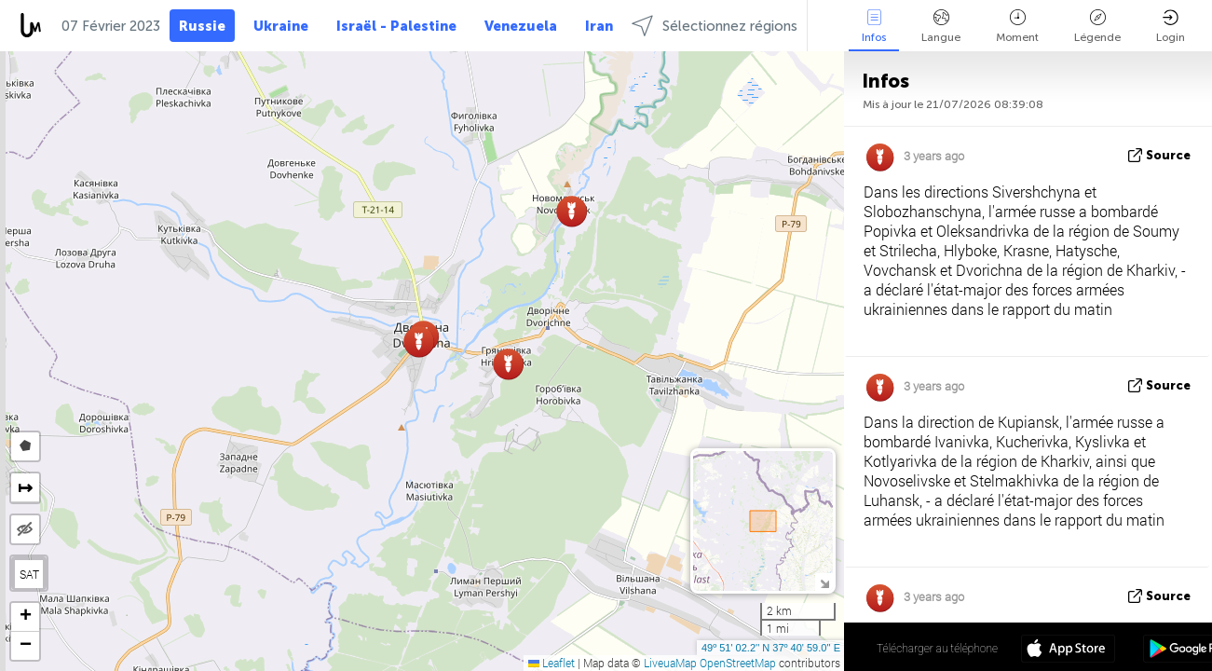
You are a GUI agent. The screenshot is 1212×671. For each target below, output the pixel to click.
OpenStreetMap (738, 662)
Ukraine (280, 26)
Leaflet (551, 662)
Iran (599, 26)
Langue (940, 26)
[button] (571, 211)
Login (1170, 26)
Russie (202, 26)
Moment (1017, 26)
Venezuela (520, 26)
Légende (1097, 26)
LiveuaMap (670, 662)
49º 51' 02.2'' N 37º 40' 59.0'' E (770, 647)
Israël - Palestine (396, 26)
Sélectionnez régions (714, 25)
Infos (874, 26)
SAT (29, 574)
